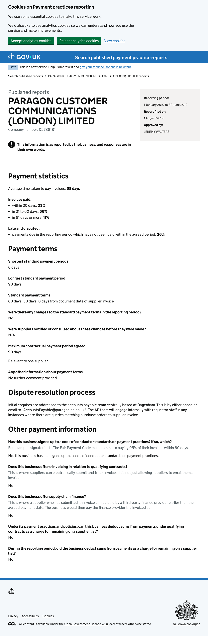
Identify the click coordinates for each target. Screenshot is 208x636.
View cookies (114, 41)
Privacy (13, 616)
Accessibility (30, 616)
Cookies (48, 616)
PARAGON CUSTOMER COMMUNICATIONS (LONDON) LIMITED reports (98, 76)
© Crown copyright (186, 624)
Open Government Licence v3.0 (86, 624)
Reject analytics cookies (79, 40)
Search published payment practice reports (121, 57)
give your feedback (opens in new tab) (105, 67)
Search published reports (25, 76)
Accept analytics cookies (31, 40)
